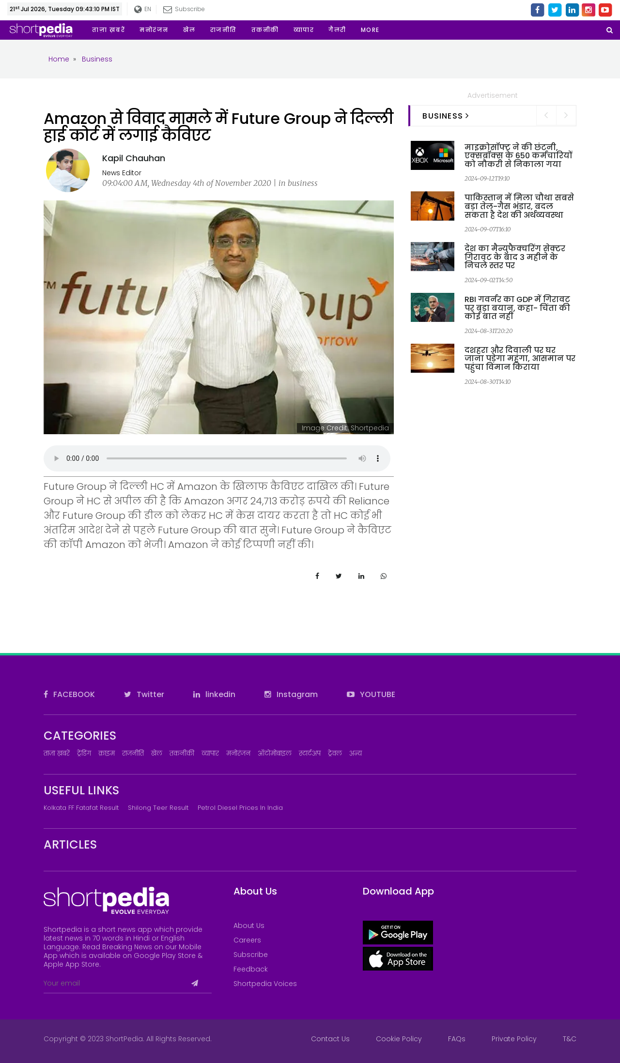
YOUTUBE (371, 694)
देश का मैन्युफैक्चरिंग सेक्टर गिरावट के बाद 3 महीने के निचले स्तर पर (515, 257)
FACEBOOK (69, 694)
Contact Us (330, 1039)
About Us (248, 925)
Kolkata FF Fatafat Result (81, 807)
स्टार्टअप (310, 753)
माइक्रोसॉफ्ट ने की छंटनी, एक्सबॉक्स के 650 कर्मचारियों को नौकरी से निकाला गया (518, 156)
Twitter (144, 694)
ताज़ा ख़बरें (57, 753)
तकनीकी (182, 753)
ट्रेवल (335, 753)
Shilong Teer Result (158, 807)
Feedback (250, 969)
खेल (156, 753)
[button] (370, 30)
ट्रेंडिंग (84, 753)
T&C (569, 1039)
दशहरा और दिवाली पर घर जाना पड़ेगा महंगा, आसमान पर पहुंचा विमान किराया (520, 359)
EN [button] (142, 9)
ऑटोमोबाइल (275, 753)
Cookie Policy (399, 1039)
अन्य (355, 753)
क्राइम (106, 753)
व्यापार (210, 753)
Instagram (291, 694)
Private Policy (514, 1039)
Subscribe (184, 9)
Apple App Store (71, 964)
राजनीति (133, 753)
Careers (247, 940)
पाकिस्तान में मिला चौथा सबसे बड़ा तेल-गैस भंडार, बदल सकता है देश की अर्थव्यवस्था (519, 206)
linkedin (214, 694)
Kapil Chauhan (133, 158)
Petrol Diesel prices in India (240, 807)
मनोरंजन (238, 753)
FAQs (456, 1039)
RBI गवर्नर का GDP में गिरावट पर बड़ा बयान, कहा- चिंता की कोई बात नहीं (517, 308)
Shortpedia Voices (265, 983)
